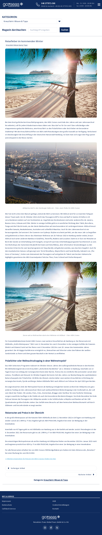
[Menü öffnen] (99, 5)
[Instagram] (45, 527)
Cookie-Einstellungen (61, 505)
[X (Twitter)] (57, 527)
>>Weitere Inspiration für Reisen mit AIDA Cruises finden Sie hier (30, 459)
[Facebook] (51, 527)
